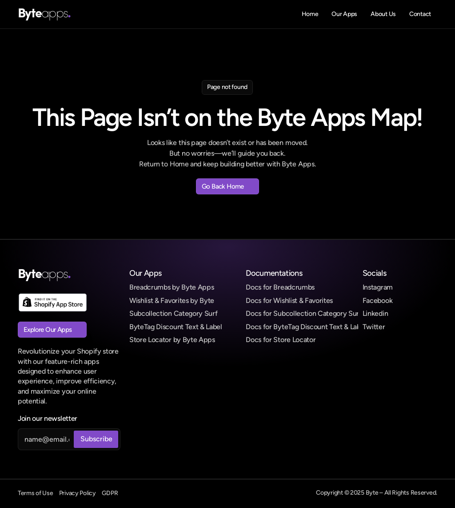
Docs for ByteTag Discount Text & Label (306, 327)
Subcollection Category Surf (173, 313)
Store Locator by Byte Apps (172, 339)
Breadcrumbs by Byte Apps (171, 287)
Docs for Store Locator (280, 339)
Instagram (378, 287)
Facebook (377, 300)
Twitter (374, 327)
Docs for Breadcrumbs (280, 287)
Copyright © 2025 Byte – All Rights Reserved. (376, 492)
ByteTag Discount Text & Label (175, 327)
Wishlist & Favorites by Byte (171, 300)
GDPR (110, 493)
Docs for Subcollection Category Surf (303, 313)
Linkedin (375, 313)
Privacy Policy (77, 493)
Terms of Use (35, 493)
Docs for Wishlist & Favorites (289, 300)
